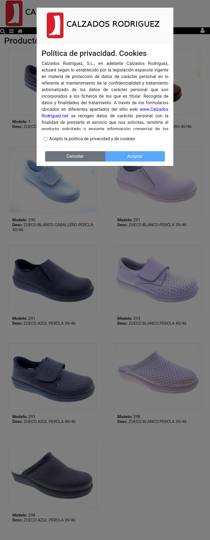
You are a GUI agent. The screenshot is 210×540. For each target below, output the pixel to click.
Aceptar (134, 156)
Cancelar (75, 156)
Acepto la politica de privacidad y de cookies (92, 138)
